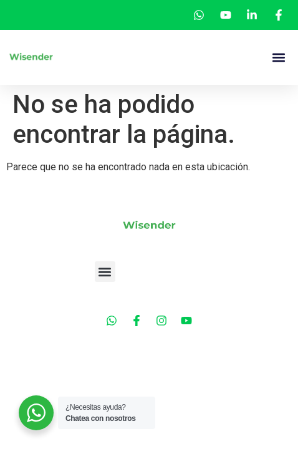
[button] (278, 57)
